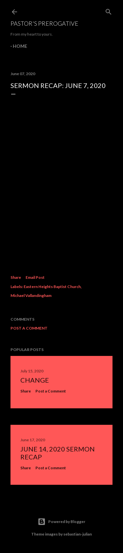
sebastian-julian (77, 534)
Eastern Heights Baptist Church (52, 286)
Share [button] (15, 277)
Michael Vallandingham (30, 295)
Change (34, 380)
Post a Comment (29, 328)
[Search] (109, 10)
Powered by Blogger (61, 522)
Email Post (35, 277)
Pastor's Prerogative (44, 23)
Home (20, 46)
